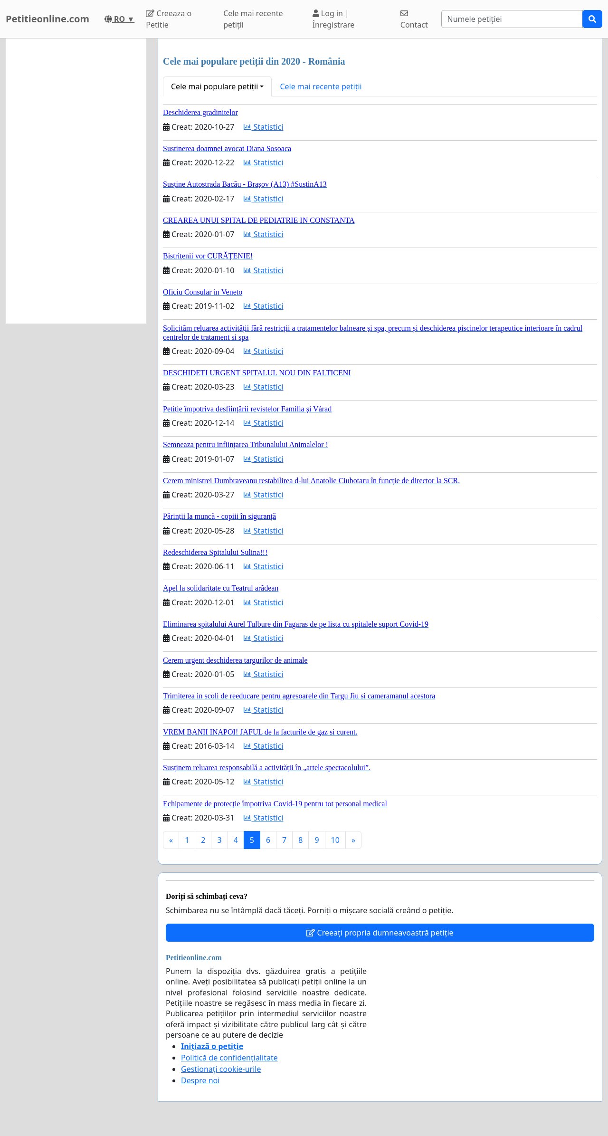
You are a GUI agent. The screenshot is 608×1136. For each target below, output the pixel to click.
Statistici (263, 127)
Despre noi (200, 1080)
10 (335, 840)
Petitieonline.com (47, 18)
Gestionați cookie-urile (221, 1069)
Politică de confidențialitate (229, 1057)
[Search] (512, 19)
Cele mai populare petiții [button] (214, 86)
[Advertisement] (76, 181)
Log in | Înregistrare (334, 19)
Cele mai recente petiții (253, 19)
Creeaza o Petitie (168, 19)
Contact (414, 20)
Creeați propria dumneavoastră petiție (379, 932)
